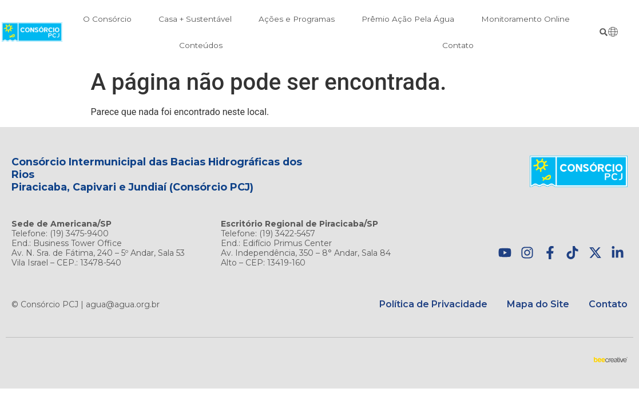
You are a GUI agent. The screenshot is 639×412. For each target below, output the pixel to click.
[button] (603, 32)
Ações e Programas (297, 18)
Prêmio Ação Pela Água (408, 18)
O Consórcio (107, 18)
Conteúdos (201, 45)
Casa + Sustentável (195, 18)
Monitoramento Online (525, 18)
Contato (458, 45)
